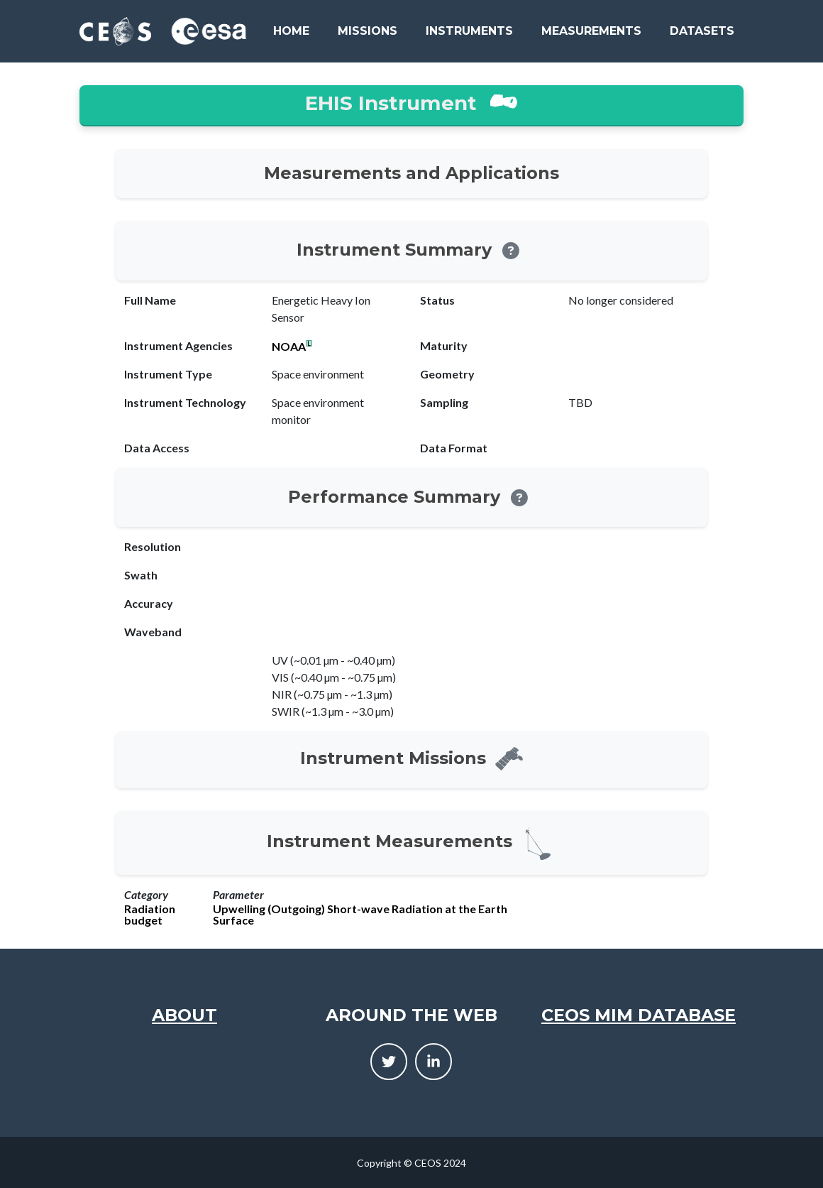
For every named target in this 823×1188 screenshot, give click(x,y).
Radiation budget (149, 914)
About (184, 1015)
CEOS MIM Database (638, 1015)
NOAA (289, 346)
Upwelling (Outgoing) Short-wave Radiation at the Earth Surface (360, 914)
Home (291, 31)
